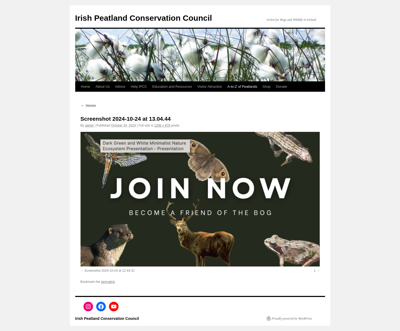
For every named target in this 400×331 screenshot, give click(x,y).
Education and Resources (172, 87)
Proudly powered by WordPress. (292, 318)
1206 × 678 (162, 125)
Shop (267, 87)
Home (85, 87)
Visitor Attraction (209, 87)
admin (89, 125)
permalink (108, 282)
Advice (120, 87)
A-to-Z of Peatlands (242, 87)
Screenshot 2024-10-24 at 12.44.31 (110, 271)
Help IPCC (139, 87)
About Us (102, 87)
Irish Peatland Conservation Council (143, 18)
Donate (281, 87)
